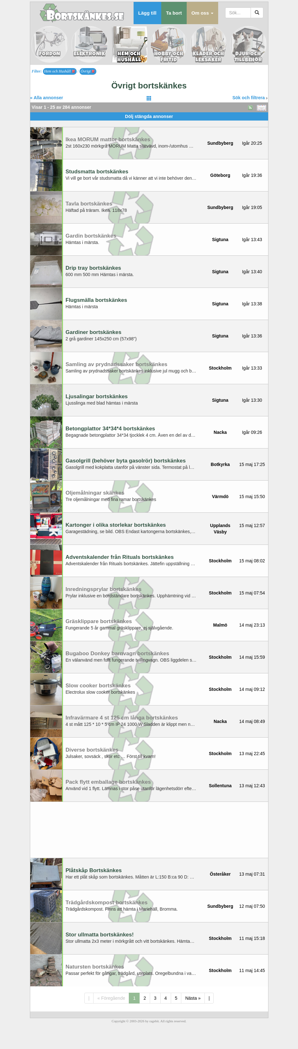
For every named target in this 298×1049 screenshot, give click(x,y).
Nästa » (192, 998)
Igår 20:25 (252, 143)
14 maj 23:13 (252, 625)
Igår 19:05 (252, 207)
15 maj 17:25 (252, 464)
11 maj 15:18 (252, 938)
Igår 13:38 (252, 303)
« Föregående (111, 998)
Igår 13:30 (252, 400)
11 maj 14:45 (252, 970)
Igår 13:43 (252, 239)
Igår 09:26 (252, 432)
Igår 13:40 (252, 271)
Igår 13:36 (252, 335)
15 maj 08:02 (252, 560)
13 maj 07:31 (252, 874)
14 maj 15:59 (252, 657)
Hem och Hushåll (59, 71)
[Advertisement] (149, 123)
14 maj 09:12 (252, 689)
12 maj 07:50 (252, 906)
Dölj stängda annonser (149, 116)
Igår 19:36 (252, 175)
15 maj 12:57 (252, 525)
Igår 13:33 (252, 368)
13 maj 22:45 (252, 753)
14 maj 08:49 (252, 721)
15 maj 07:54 (252, 592)
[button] (202, 13)
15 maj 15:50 (252, 496)
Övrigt (88, 71)
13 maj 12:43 (252, 785)
